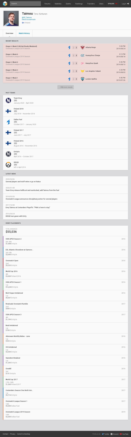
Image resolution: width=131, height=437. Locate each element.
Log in (125, 4)
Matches (58, 4)
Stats (101, 4)
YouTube (124, 434)
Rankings (79, 4)
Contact (5, 434)
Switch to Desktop (23, 434)
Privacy (12, 434)
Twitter (105, 434)
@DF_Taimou (27, 17)
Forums (47, 4)
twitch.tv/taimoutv (29, 19)
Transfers (91, 4)
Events (68, 4)
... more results (65, 87)
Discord (114, 434)
